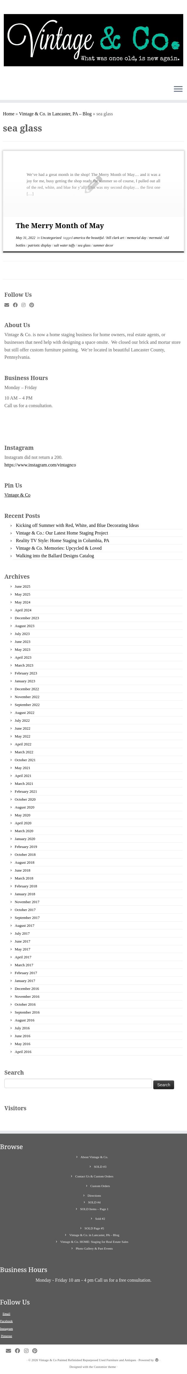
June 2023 (22, 641)
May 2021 (22, 768)
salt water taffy (65, 245)
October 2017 (25, 910)
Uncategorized (51, 238)
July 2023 (22, 634)
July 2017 (22, 933)
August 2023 (24, 626)
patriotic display (40, 245)
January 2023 (25, 681)
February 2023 (26, 673)
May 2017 (22, 949)
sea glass (84, 245)
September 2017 (27, 917)
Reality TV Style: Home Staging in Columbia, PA (62, 540)
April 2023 (23, 657)
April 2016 (23, 1051)
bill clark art (115, 238)
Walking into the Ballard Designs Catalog (55, 555)
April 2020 (23, 823)
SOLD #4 (94, 1202)
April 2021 (23, 775)
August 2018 (24, 862)
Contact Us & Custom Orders (94, 1176)
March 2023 (24, 665)
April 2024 (23, 610)
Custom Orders (100, 1186)
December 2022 (27, 689)
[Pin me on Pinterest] (33, 305)
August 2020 (24, 807)
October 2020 (25, 799)
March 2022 (24, 752)
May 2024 (22, 602)
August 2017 (24, 925)
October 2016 (25, 1004)
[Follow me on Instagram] (25, 305)
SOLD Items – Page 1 (94, 1209)
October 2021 (25, 760)
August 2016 (24, 1020)
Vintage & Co (17, 494)
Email (6, 1313)
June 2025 (22, 586)
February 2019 (26, 846)
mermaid (156, 238)
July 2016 (22, 1028)
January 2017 (25, 981)
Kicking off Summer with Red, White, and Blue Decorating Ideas (77, 525)
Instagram (6, 1328)
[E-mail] (8, 305)
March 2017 (24, 965)
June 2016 (22, 1036)
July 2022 (22, 720)
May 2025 (22, 594)
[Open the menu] (178, 89)
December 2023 (27, 618)
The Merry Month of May (60, 225)
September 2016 (27, 1012)
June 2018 (22, 870)
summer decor (103, 245)
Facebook (6, 1321)
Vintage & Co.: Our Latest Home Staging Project (62, 532)
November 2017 (27, 902)
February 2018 (26, 886)
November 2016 (27, 996)
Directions (94, 1195)
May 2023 (22, 649)
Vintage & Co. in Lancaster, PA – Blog (55, 113)
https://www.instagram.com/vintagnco (40, 464)
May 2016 (22, 1044)
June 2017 (22, 941)
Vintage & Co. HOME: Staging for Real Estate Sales (94, 1241)
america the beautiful (89, 238)
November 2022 (27, 697)
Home (8, 113)
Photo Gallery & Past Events (94, 1248)
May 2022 (22, 736)
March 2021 (24, 783)
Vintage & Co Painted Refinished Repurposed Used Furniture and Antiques (87, 1360)
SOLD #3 (100, 1166)
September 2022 (27, 704)
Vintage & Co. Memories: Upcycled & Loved (59, 548)
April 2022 (23, 744)
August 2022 (24, 712)
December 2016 (27, 988)
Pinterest (6, 1335)
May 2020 (22, 815)
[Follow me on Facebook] (17, 305)
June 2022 (22, 728)
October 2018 (25, 854)
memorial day (137, 238)
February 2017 (26, 973)
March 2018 (24, 878)
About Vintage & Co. (94, 1157)
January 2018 (25, 894)
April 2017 (23, 957)
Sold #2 (100, 1218)
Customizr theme (105, 1366)
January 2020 (25, 839)
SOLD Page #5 (94, 1228)
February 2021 (26, 791)
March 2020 (24, 831)
